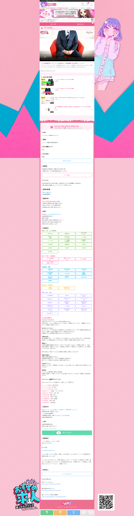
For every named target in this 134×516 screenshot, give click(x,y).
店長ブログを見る (67, 160)
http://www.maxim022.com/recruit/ (51, 490)
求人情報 (53, 24)
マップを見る (67, 175)
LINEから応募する (67, 432)
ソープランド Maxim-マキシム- (49, 20)
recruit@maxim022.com (48, 450)
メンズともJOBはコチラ (67, 474)
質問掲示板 (86, 23)
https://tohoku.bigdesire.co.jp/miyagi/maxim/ (54, 496)
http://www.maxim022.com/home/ (51, 484)
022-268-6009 (48, 443)
